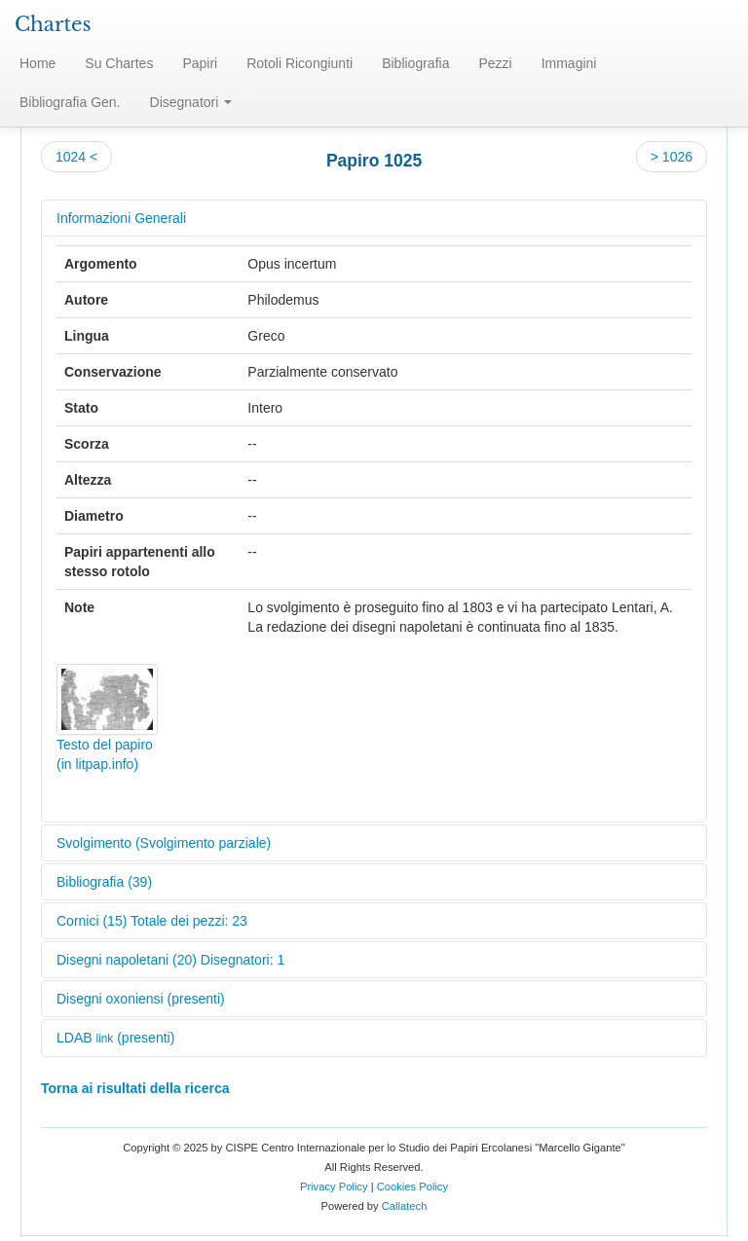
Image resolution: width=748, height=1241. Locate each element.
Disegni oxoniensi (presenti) (140, 998)
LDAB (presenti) (115, 1037)
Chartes (53, 24)
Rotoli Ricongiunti (299, 63)
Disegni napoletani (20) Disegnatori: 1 (170, 959)
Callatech (405, 1206)
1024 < (76, 156)
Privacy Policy (334, 1186)
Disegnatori (191, 102)
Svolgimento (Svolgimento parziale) (163, 843)
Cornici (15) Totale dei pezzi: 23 (151, 921)
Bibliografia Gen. (70, 102)
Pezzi (494, 63)
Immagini (569, 63)
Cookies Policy (412, 1186)
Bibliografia (415, 63)
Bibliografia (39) (104, 882)
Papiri (199, 63)
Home (37, 63)
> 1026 (671, 156)
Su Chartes (119, 63)
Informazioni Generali (121, 218)
